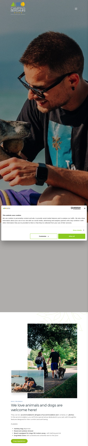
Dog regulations (19, 441)
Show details (77, 230)
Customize (44, 236)
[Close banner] (84, 208)
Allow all (72, 236)
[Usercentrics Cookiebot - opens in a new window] (72, 208)
